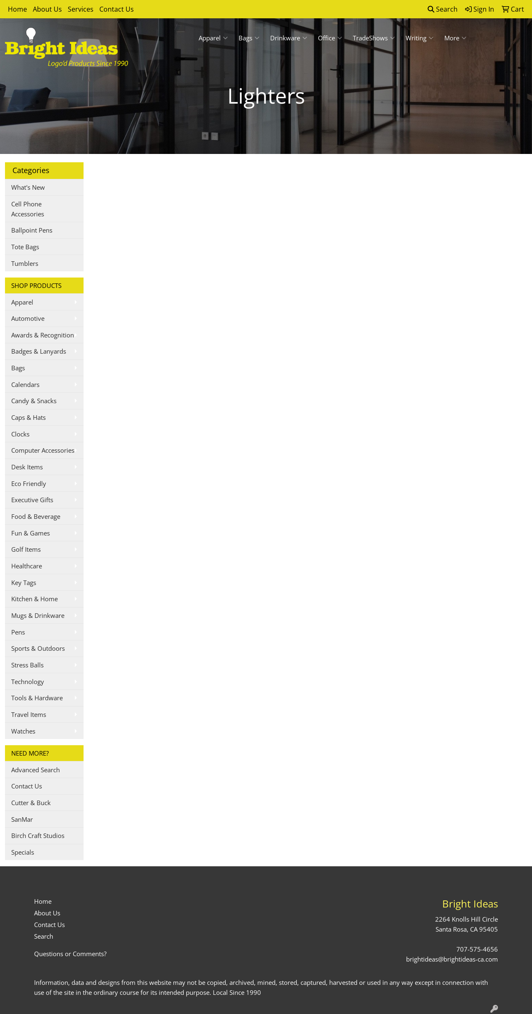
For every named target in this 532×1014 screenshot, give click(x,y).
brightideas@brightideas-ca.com (452, 959)
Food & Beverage (35, 516)
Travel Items (28, 714)
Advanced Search (35, 770)
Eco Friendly (28, 483)
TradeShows (374, 38)
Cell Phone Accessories (27, 209)
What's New (28, 187)
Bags (249, 38)
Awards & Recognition (42, 335)
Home (17, 9)
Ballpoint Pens (31, 230)
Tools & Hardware (37, 698)
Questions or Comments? (70, 954)
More (455, 38)
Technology (27, 681)
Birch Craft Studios (37, 835)
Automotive (27, 318)
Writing (419, 38)
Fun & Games (30, 533)
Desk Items (27, 467)
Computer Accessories (42, 450)
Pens (18, 632)
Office (330, 38)
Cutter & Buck (31, 802)
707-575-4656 (477, 949)
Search (443, 9)
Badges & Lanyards (38, 351)
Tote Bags (25, 247)
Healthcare (26, 566)
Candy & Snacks (34, 401)
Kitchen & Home (34, 599)
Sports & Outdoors (38, 648)
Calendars (25, 384)
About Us (47, 9)
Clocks (20, 434)
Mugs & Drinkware (37, 615)
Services (81, 9)
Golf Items (26, 549)
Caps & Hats (28, 417)
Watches (23, 731)
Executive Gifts (32, 500)
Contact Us (116, 9)
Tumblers (24, 263)
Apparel (213, 38)
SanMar (22, 819)
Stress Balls (27, 665)
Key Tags (23, 582)
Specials (22, 852)
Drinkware (288, 38)
